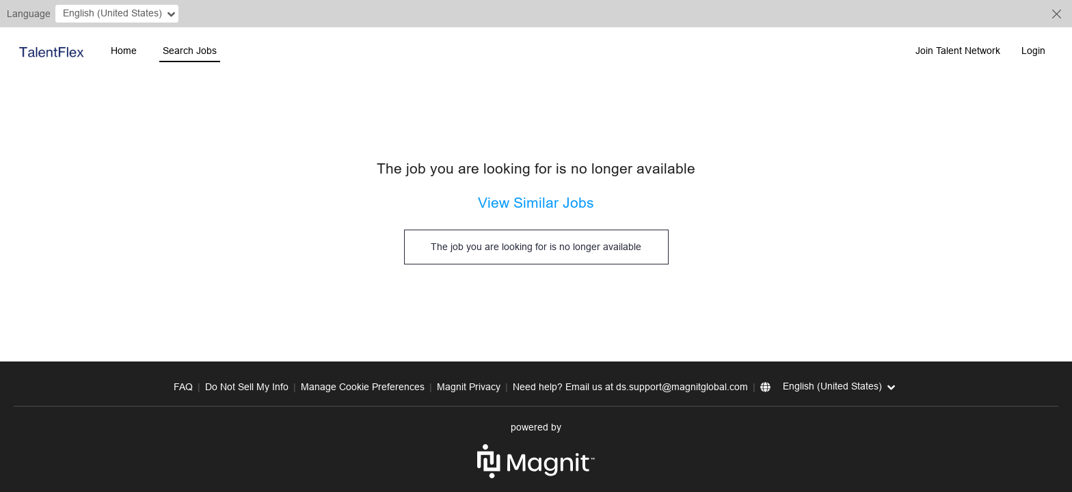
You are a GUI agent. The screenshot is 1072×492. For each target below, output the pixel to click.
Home (124, 50)
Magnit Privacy (468, 386)
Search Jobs (190, 50)
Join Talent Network (957, 50)
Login (1033, 50)
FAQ (183, 386)
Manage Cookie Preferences (363, 386)
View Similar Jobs (536, 203)
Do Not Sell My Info (247, 386)
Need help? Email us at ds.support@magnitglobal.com (630, 386)
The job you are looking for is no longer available (536, 246)
